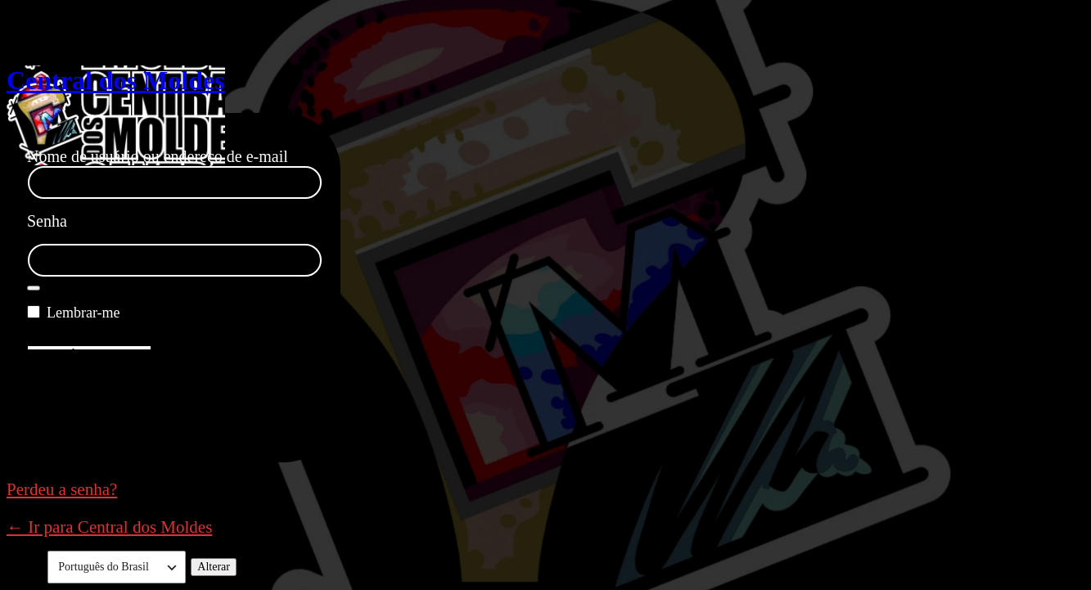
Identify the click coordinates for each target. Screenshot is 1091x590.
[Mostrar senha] (33, 288)
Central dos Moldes (116, 80)
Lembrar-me (83, 312)
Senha (47, 221)
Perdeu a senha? (62, 489)
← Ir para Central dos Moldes (109, 527)
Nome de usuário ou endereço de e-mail (157, 156)
